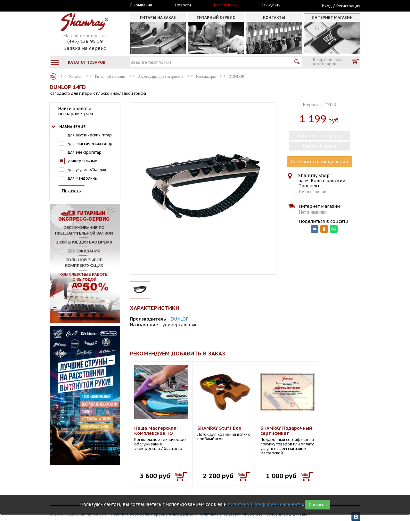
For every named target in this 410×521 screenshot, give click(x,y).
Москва (79, 5)
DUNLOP (179, 319)
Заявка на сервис (85, 48)
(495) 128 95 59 (85, 41)
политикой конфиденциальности (265, 504)
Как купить (270, 5)
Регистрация (348, 6)
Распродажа (226, 5)
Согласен (318, 504)
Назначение (72, 126)
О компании (141, 5)
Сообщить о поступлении (319, 162)
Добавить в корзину (319, 136)
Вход (327, 6)
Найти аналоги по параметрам (75, 111)
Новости (183, 5)
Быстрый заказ (319, 146)
